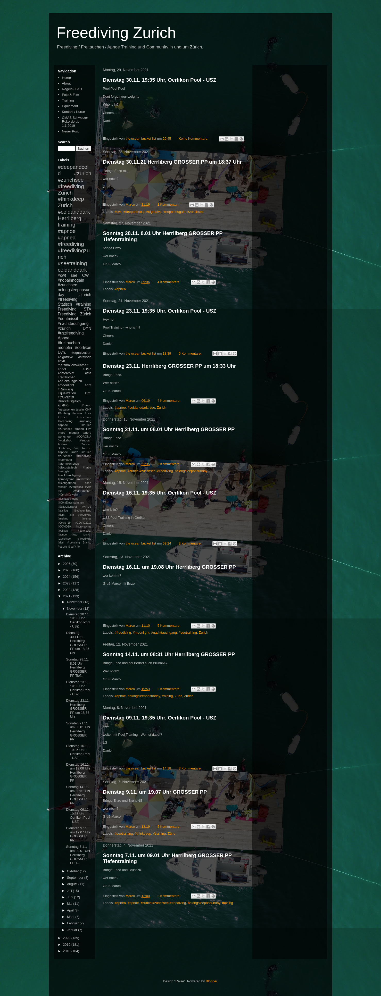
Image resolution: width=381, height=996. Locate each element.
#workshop (65, 440)
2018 (67, 951)
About (66, 83)
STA (87, 309)
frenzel (86, 448)
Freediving (67, 309)
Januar (72, 930)
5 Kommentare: (191, 353)
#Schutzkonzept (67, 506)
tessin (80, 409)
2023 (67, 583)
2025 (67, 570)
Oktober (73, 871)
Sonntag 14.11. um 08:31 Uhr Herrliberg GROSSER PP (169, 654)
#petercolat (66, 373)
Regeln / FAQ (72, 89)
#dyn (61, 361)
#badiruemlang (82, 510)
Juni (70, 897)
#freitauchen (69, 343)
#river (61, 542)
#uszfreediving (71, 333)
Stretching (64, 448)
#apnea (120, 289)
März (71, 917)
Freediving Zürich (74, 314)
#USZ (87, 369)
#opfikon (63, 530)
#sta (88, 373)
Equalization (67, 393)
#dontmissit (68, 318)
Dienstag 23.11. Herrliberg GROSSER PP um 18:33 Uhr (169, 366)
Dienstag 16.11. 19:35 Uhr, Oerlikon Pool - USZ (159, 493)
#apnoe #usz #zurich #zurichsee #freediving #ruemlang (74, 455)
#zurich (64, 328)
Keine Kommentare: (194, 138)
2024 (67, 577)
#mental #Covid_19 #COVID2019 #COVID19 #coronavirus (74, 522)
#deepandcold (134, 212)
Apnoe (63, 338)
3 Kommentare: (169, 464)
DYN (87, 328)
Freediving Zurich (116, 32)
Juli (70, 891)
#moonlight (141, 632)
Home (66, 78)
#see (88, 482)
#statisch (84, 357)
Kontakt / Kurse (73, 112)
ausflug (63, 405)
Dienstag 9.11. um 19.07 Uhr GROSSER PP (155, 792)
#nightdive (153, 212)
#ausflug (63, 510)
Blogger (211, 981)
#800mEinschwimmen (71, 502)
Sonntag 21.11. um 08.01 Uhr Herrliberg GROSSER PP (169, 429)
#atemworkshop (68, 463)
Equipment (70, 106)
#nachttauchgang (164, 632)
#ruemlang (73, 542)
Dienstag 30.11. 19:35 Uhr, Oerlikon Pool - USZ (159, 80)
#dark (61, 514)
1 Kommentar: (168, 204)
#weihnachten (82, 490)
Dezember (75, 602)
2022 (67, 590)
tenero (87, 432)
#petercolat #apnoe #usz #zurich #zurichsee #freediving (74, 534)
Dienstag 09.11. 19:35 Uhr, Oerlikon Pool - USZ (159, 718)
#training (159, 833)
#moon (86, 405)
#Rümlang (65, 389)
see (152, 407)
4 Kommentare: (169, 282)
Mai (70, 904)
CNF (88, 409)
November (75, 608)
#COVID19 (66, 397)
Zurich (161, 407)
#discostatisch (67, 467)
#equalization (81, 353)
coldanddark (72, 270)
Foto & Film (70, 95)
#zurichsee (195, 212)
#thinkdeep (143, 833)
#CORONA (83, 436)
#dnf (88, 385)
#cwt (118, 212)
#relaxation (84, 479)
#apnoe (120, 407)
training (167, 696)
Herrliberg (69, 218)
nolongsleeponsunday (191, 471)
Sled (70, 546)
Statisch (65, 304)
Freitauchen (67, 377)
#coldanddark (138, 407)
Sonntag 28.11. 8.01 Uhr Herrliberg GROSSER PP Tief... (77, 667)
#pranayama (66, 479)
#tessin (62, 486)
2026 (67, 564)
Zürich (65, 205)
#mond (79, 428)
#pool (62, 369)
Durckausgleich (69, 401)
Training (68, 100)
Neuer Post (70, 131)
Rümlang (64, 413)
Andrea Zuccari (74, 444)
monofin (65, 347)
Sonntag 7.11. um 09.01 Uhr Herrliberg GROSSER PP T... (78, 855)
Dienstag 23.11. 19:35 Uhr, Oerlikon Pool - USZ (159, 311)
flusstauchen (66, 409)
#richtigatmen (67, 482)
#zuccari (85, 440)
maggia (74, 432)
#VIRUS (86, 506)
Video (61, 432)
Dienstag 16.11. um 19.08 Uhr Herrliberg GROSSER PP (169, 567)
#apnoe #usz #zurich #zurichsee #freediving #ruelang (74, 417)
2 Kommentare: (169, 689)
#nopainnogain (174, 212)
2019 (67, 945)
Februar (73, 923)
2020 (67, 938)
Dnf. (88, 393)
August (72, 884)
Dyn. (62, 352)
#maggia (63, 471)
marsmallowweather (73, 365)
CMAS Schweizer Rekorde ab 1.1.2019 (75, 122)
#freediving (123, 632)
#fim (71, 514)
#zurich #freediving (74, 297)
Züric (178, 696)
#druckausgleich (70, 381)
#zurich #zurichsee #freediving (150, 471)
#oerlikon (83, 347)
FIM (88, 428)
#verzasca (76, 486)
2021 (67, 596)
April (71, 910)
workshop (64, 436)
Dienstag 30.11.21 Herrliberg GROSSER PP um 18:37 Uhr (172, 162)
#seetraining (188, 632)
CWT (86, 275)
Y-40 (77, 546)
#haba (87, 467)
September (75, 878)
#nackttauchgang (69, 475)
